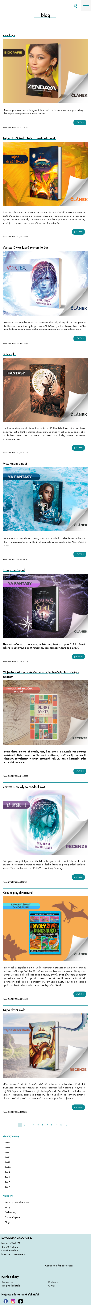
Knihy (7, 1207)
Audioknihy (10, 1212)
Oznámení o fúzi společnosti (59, 1266)
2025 (7, 1142)
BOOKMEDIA (16, 5)
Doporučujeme (12, 1217)
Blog (7, 1222)
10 (61, 1124)
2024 (7, 1147)
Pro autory (7, 1282)
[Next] (71, 1125)
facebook (20, 1301)
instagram (13, 1301)
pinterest (5, 1301)
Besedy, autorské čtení (17, 1202)
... (66, 1124)
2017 (7, 1182)
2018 (7, 1177)
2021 (7, 1162)
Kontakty (53, 1282)
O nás (51, 1285)
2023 (7, 1152)
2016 (7, 1187)
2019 (7, 1172)
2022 (7, 1157)
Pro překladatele (11, 1285)
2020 (8, 1167)
